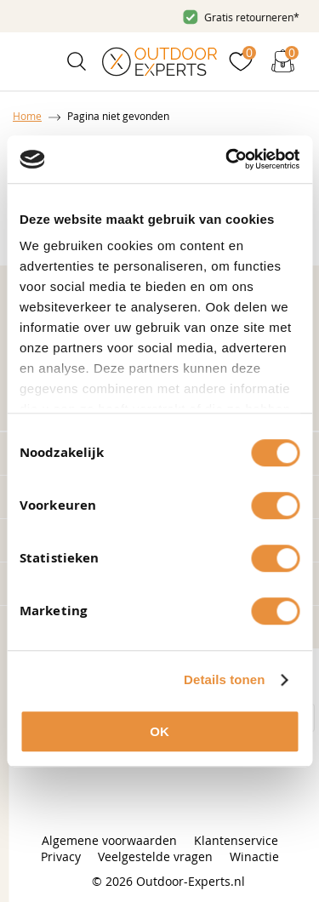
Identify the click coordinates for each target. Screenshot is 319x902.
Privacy (61, 856)
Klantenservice (236, 840)
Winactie (254, 856)
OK (159, 731)
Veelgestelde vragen (155, 856)
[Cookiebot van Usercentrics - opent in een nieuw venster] (227, 159)
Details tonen (224, 679)
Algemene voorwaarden (109, 840)
